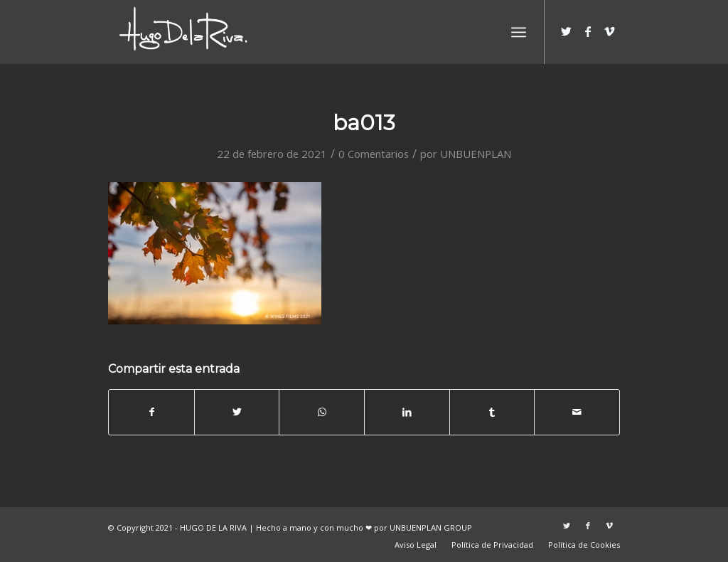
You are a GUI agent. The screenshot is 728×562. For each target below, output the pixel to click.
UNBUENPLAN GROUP (431, 527)
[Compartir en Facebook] (151, 412)
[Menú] (518, 32)
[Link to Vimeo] (609, 31)
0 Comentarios (373, 154)
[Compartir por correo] (577, 412)
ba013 (364, 123)
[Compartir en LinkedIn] (407, 412)
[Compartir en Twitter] (237, 412)
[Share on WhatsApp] (321, 412)
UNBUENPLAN (475, 154)
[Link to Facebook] (588, 31)
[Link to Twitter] (566, 31)
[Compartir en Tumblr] (492, 412)
